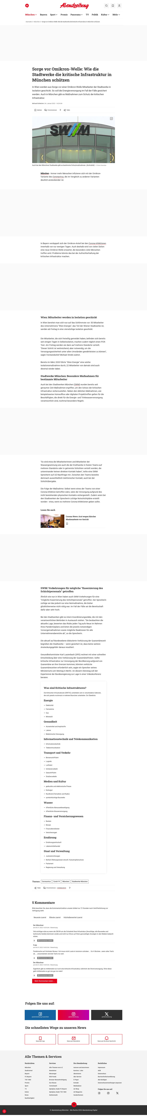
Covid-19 (56, 882)
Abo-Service (77, 1076)
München (30, 14)
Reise (26, 1095)
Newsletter (52, 1070)
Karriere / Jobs (78, 1070)
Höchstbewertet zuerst (73, 917)
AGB (99, 1070)
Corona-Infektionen (97, 243)
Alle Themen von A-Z (56, 1067)
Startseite (29, 22)
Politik (95, 14)
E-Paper (76, 1080)
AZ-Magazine (78, 1092)
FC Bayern (28, 1076)
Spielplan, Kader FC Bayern (58, 1089)
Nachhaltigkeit (29, 1098)
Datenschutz (102, 1073)
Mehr (115, 14)
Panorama (76, 14)
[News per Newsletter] (73, 1039)
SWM (77, 384)
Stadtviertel (28, 1070)
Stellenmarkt (53, 1095)
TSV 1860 (28, 1080)
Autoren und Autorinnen (81, 1067)
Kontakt (76, 1083)
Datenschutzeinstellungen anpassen (110, 1083)
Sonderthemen (78, 1095)
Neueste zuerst (40, 917)
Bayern (43, 14)
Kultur (104, 14)
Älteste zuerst (55, 917)
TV (87, 14)
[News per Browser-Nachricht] (106, 1039)
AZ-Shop (76, 1089)
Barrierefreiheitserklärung (106, 1076)
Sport (52, 14)
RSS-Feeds (52, 1076)
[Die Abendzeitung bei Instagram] (73, 1015)
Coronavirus (58, 176)
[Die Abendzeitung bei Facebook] (40, 1015)
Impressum (101, 1067)
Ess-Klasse (52, 1083)
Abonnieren (77, 1073)
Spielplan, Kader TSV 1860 (57, 1092)
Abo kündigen (102, 1080)
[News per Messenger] (40, 1039)
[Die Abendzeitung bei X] (106, 1015)
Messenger (52, 1073)
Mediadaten (77, 1086)
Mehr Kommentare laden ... (45, 981)
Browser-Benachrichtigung (58, 1080)
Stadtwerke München (80, 882)
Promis (64, 14)
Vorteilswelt (53, 1086)
